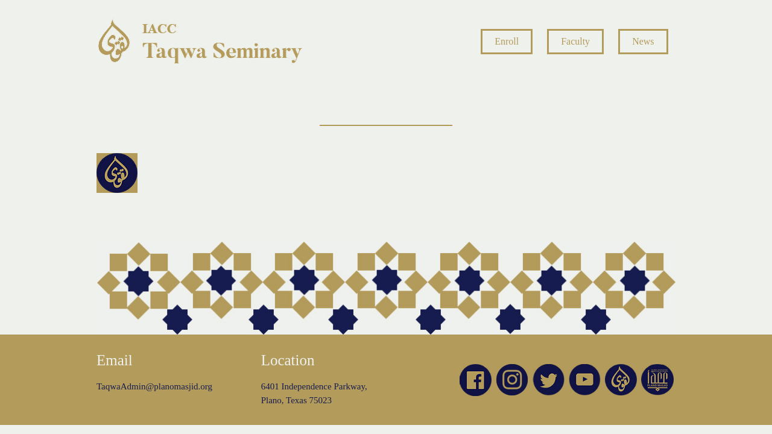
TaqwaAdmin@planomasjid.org (154, 386)
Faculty (575, 41)
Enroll (507, 41)
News (643, 41)
